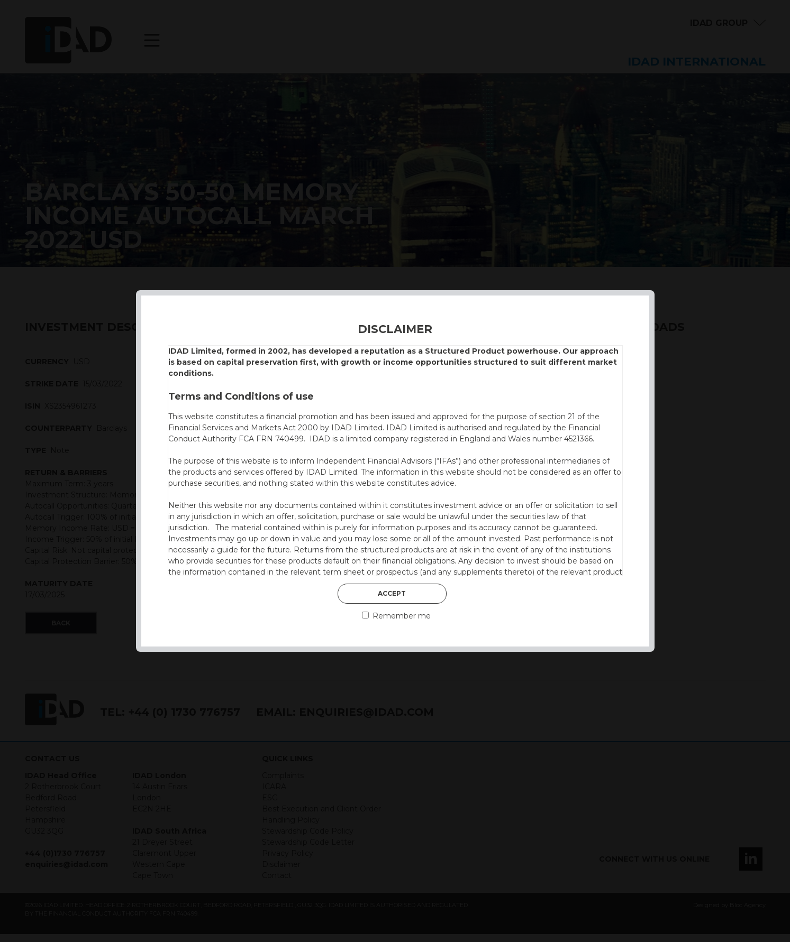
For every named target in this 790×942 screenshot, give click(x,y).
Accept (392, 593)
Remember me (396, 616)
